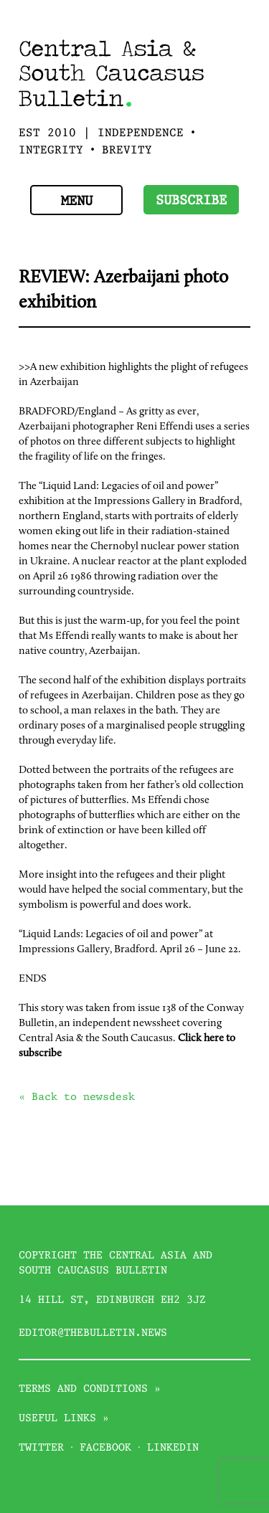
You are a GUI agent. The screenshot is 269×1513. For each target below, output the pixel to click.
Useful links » (64, 1418)
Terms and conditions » (90, 1389)
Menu (77, 202)
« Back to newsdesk (77, 1097)
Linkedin (173, 1448)
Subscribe (191, 201)
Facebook (105, 1448)
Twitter (41, 1448)
